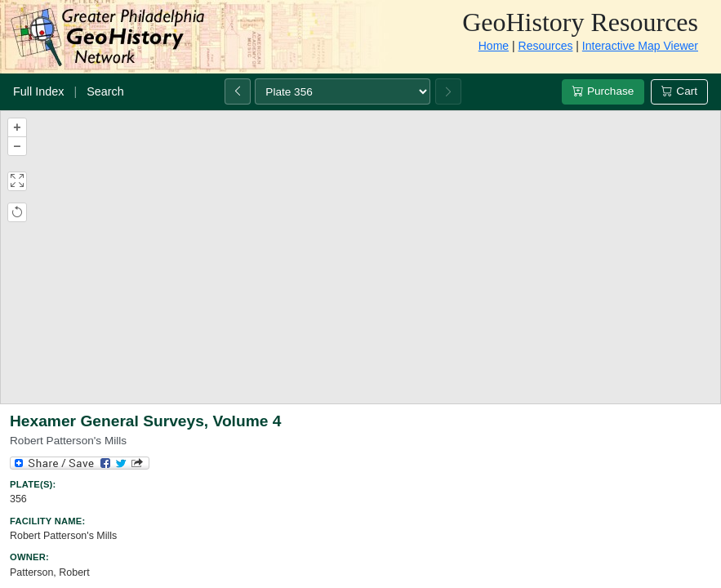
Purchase (603, 91)
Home (493, 45)
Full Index (38, 91)
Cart (679, 91)
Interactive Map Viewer (640, 45)
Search (105, 91)
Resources (545, 45)
